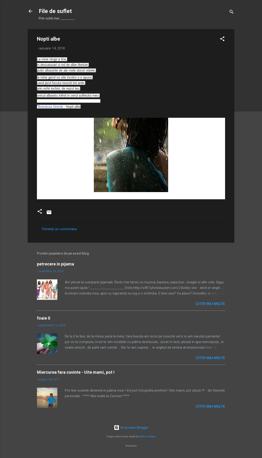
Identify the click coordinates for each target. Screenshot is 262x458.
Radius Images (147, 436)
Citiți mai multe (210, 304)
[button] (222, 39)
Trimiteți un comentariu (59, 229)
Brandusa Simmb (50, 106)
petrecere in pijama (55, 264)
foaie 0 (43, 318)
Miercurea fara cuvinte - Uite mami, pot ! (76, 372)
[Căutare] (231, 13)
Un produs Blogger (131, 427)
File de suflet (55, 11)
